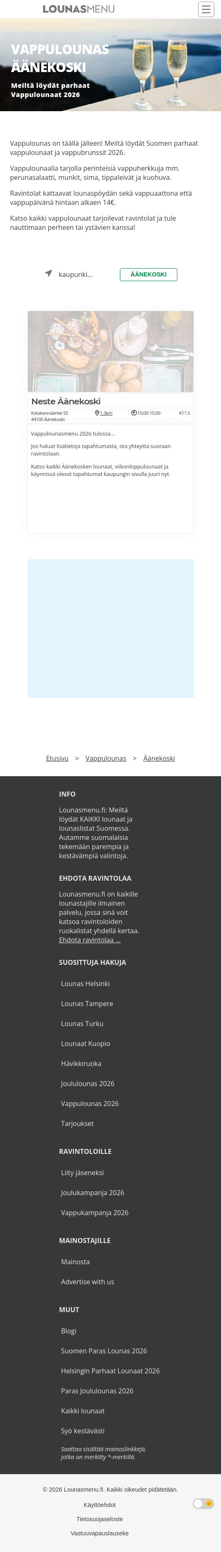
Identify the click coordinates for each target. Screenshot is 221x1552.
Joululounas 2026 (87, 1083)
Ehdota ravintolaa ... (90, 939)
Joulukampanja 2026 (92, 1192)
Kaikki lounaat (83, 1410)
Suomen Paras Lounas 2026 (104, 1350)
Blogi (69, 1330)
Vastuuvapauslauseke (100, 1533)
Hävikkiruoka (81, 1063)
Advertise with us (87, 1281)
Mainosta (75, 1261)
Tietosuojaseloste (100, 1519)
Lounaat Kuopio (85, 1043)
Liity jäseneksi (82, 1172)
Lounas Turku (82, 1023)
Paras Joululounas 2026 (97, 1390)
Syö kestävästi (82, 1430)
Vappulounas (106, 758)
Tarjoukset (77, 1123)
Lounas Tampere (87, 1003)
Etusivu (57, 758)
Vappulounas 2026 (90, 1103)
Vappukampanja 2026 (95, 1212)
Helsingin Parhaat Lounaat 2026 (110, 1370)
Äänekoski (148, 274)
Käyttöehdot (100, 1505)
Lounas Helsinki (85, 983)
